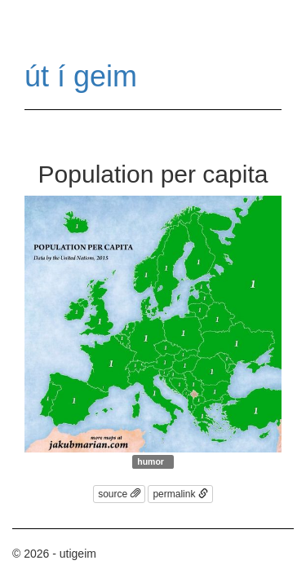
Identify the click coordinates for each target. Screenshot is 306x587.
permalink (180, 494)
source (119, 494)
